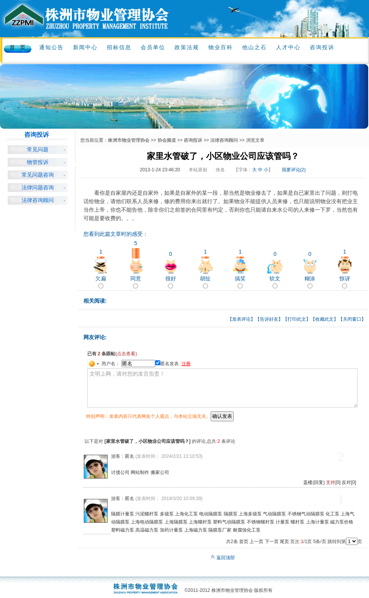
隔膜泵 (231, 514)
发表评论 (241, 319)
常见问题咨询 (38, 175)
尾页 (284, 541)
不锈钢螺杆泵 (260, 522)
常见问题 (37, 149)
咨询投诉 (193, 140)
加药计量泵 (171, 530)
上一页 (256, 541)
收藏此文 (324, 319)
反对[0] (349, 482)
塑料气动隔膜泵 (229, 522)
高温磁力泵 (146, 530)
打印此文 (297, 319)
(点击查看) (126, 353)
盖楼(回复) (314, 482)
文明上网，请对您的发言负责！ (222, 388)
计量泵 (282, 522)
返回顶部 (223, 557)
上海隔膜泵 (176, 522)
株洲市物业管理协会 (129, 140)
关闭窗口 (352, 319)
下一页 (272, 541)
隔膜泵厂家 (219, 530)
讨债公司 (120, 472)
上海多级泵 (250, 514)
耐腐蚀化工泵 (247, 530)
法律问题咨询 (38, 187)
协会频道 (167, 140)
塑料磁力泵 (122, 530)
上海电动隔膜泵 (147, 522)
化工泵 (332, 514)
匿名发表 (167, 363)
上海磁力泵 (195, 530)
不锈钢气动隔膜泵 (306, 514)
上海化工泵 (186, 514)
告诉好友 (269, 319)
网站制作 (140, 472)
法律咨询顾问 (38, 200)
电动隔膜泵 (210, 514)
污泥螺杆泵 (146, 514)
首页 (243, 541)
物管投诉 (37, 162)
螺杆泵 (297, 522)
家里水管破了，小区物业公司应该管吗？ (147, 441)
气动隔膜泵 (274, 514)
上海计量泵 (317, 522)
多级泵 (167, 514)
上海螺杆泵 (200, 522)
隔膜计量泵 (122, 514)
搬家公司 (160, 472)
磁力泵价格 (341, 522)
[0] (333, 482)
